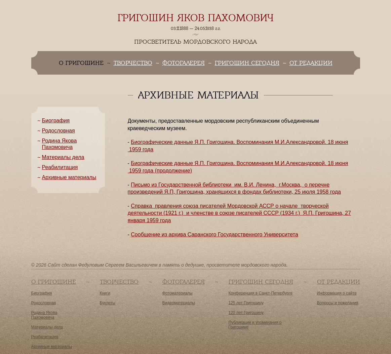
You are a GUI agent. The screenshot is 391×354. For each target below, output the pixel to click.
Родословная (58, 130)
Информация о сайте (337, 293)
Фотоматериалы (177, 293)
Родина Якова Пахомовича (44, 315)
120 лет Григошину (246, 312)
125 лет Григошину (246, 303)
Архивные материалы (69, 177)
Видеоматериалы (178, 303)
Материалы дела (63, 157)
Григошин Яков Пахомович (196, 17)
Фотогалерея (183, 63)
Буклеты (107, 303)
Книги (105, 293)
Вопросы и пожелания (337, 303)
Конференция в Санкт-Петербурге (260, 293)
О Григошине (53, 281)
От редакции (311, 63)
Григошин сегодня (247, 63)
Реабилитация (60, 167)
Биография (56, 120)
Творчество (133, 63)
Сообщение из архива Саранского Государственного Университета (214, 234)
